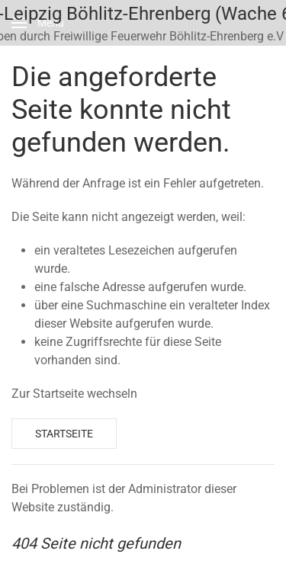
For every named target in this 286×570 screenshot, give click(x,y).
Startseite (64, 434)
